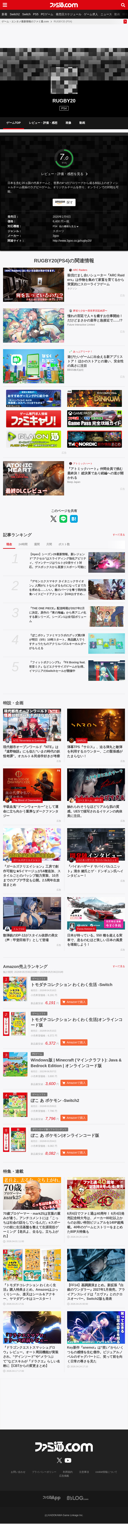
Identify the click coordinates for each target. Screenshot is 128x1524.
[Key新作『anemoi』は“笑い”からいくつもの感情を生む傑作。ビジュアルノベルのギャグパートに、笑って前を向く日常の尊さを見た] (96, 1328)
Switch (26, 14)
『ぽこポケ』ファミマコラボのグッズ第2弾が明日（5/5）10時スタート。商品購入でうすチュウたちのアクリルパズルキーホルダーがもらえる (57, 642)
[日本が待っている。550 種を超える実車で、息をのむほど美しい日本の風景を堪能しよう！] (96, 913)
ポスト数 (64, 544)
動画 (117, 14)
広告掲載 (64, 1476)
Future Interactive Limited (81, 324)
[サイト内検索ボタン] (123, 5)
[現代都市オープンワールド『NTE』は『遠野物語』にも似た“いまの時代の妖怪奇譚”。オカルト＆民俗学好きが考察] (32, 725)
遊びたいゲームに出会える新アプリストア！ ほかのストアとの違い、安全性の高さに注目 (95, 361)
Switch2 (15, 14)
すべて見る (119, 534)
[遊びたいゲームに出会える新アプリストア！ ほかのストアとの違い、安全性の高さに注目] (33, 366)
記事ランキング (17, 535)
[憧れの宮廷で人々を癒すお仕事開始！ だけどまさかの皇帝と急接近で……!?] (33, 325)
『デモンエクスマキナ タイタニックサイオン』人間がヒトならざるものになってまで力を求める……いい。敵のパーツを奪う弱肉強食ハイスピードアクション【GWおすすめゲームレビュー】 (57, 588)
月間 (49, 544)
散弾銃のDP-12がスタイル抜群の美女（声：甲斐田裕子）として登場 (30, 938)
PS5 (35, 14)
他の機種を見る (67, 226)
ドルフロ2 (18, 929)
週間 (37, 544)
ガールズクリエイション (26, 860)
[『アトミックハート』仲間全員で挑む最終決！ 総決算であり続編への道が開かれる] (33, 478)
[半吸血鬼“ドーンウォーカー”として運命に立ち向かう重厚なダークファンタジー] (32, 784)
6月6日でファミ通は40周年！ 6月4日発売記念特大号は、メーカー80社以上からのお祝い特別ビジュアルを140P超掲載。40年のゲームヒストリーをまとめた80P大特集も (96, 1223)
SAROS (81, 740)
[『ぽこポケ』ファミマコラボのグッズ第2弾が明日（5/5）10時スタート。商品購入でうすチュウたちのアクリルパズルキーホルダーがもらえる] (106, 643)
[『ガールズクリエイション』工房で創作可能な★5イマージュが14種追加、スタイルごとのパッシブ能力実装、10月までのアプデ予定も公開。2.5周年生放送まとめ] (32, 844)
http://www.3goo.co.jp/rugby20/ (72, 240)
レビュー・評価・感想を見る (62, 174)
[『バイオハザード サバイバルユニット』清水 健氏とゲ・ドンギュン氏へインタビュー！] (96, 844)
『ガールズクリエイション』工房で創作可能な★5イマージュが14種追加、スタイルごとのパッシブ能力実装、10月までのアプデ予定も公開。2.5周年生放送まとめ (32, 875)
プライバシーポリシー (44, 1472)
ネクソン (72, 288)
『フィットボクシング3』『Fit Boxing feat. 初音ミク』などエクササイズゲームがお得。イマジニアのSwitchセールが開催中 (57, 666)
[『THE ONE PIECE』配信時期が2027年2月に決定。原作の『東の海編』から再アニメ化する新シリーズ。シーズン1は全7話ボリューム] (106, 616)
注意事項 (84, 1472)
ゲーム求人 (91, 14)
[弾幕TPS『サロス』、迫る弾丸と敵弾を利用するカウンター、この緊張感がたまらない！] (96, 725)
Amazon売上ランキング (25, 966)
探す (70, 202)
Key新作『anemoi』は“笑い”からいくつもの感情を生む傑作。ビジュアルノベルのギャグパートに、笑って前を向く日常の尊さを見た (95, 1354)
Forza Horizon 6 (86, 929)
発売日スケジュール (68, 14)
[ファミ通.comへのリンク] (64, 4)
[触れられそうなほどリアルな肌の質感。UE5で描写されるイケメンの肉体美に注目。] (96, 784)
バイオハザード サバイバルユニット (97, 860)
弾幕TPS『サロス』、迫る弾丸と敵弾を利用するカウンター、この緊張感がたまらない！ (95, 751)
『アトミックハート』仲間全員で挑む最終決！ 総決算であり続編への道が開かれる (95, 473)
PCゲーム (47, 14)
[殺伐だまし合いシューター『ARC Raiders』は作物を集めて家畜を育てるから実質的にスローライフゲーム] (33, 285)
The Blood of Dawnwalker (27, 800)
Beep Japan (73, 482)
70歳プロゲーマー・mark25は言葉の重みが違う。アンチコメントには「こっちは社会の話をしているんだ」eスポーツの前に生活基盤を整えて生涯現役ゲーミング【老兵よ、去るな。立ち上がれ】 (31, 1225)
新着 (4, 14)
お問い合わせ (18, 1472)
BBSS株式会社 (75, 370)
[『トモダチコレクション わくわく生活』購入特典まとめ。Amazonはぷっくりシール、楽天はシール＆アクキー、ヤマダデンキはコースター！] (32, 1265)
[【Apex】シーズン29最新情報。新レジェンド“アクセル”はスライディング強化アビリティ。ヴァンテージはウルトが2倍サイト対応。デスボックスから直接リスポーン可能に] (106, 562)
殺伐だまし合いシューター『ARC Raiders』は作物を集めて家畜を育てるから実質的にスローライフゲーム (96, 280)
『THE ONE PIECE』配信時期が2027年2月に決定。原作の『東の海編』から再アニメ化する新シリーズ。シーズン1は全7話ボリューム (57, 615)
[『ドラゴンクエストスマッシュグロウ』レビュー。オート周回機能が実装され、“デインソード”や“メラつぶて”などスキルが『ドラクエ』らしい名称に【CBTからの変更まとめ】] (32, 1328)
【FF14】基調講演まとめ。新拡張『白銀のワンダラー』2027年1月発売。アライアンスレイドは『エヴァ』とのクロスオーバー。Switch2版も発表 (96, 1292)
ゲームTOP (13, 122)
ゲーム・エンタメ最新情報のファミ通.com (25, 21)
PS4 (64, 108)
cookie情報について (106, 1472)
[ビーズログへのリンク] (77, 1498)
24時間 (23, 544)
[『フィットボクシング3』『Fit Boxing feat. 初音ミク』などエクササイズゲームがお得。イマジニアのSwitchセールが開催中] (106, 670)
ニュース (106, 14)
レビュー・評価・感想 (43, 122)
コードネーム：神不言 (89, 800)
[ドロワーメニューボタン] (5, 5)
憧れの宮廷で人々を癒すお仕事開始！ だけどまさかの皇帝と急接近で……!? (96, 318)
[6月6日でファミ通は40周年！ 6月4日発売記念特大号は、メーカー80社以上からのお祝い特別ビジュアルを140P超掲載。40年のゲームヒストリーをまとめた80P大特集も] (96, 1193)
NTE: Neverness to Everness (29, 740)
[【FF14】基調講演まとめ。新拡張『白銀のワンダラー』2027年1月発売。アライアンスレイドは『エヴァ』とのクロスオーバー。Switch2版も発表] (96, 1265)
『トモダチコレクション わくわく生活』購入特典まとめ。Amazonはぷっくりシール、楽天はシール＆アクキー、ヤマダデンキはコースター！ (30, 1292)
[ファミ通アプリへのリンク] (51, 1498)
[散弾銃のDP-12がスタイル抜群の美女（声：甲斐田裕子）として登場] (32, 913)
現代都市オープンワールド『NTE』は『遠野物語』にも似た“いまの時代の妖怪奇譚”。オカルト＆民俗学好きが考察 (31, 751)
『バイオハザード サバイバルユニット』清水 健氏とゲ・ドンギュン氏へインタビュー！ (95, 871)
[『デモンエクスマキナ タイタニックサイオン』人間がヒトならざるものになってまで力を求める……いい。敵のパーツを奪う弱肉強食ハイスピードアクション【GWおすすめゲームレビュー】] (106, 589)
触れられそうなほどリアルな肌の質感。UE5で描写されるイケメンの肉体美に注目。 (94, 811)
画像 (68, 122)
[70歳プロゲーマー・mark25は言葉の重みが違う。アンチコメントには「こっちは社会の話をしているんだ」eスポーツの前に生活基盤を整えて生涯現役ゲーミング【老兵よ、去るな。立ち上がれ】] (32, 1193)
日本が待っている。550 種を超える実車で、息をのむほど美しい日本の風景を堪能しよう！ (95, 940)
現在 (9, 544)
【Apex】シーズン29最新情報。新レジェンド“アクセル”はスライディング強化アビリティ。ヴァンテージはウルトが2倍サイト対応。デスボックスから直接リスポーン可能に (57, 561)
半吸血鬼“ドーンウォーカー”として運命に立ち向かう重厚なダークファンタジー (30, 811)
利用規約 (68, 1472)
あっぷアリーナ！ (83, 351)
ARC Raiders (80, 270)
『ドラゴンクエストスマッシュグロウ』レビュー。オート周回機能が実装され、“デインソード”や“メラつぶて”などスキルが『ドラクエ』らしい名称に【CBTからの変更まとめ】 (31, 1357)
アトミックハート (83, 463)
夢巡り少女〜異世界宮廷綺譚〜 (90, 310)
